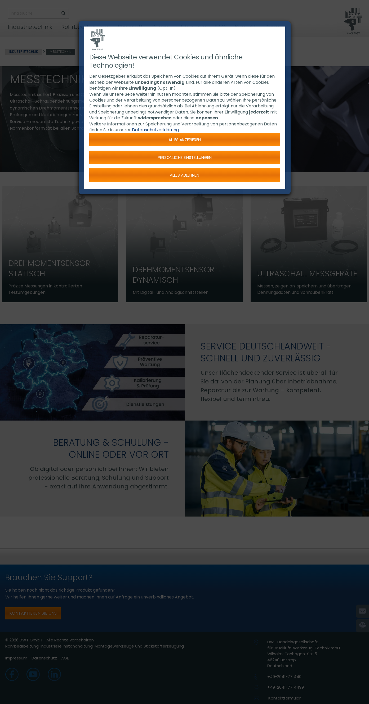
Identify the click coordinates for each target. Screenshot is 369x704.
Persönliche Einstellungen (185, 157)
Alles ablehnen (184, 175)
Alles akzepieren (184, 139)
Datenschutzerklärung (155, 130)
